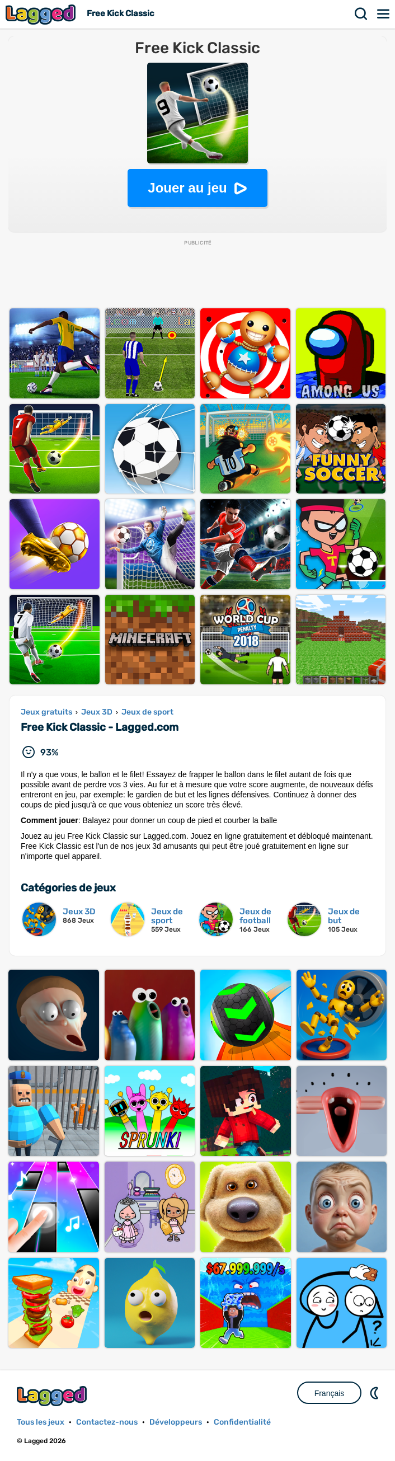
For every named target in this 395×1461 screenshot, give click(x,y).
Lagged (42, 14)
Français (329, 1393)
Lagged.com (53, 1396)
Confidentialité (242, 1422)
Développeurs (175, 1422)
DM (375, 1393)
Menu (384, 14)
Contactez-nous (107, 1422)
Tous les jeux (40, 1422)
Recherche (361, 14)
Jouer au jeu (187, 187)
